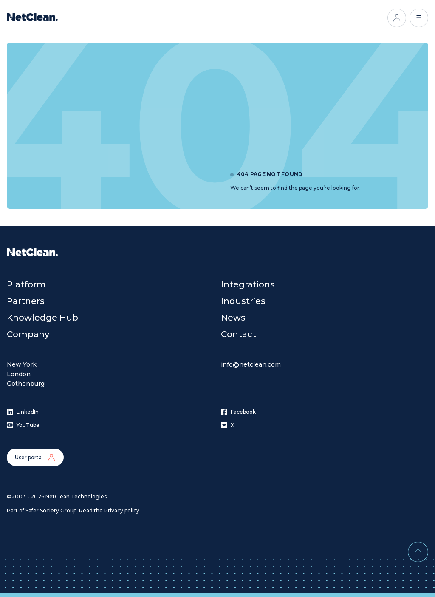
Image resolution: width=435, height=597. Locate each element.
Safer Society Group (50, 510)
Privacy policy (121, 510)
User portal (35, 457)
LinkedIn (23, 412)
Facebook (238, 412)
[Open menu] (419, 18)
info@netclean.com (251, 364)
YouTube (23, 425)
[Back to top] (418, 552)
